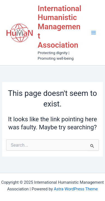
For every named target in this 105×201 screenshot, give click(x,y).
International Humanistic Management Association (59, 27)
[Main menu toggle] (93, 32)
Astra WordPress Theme (76, 189)
